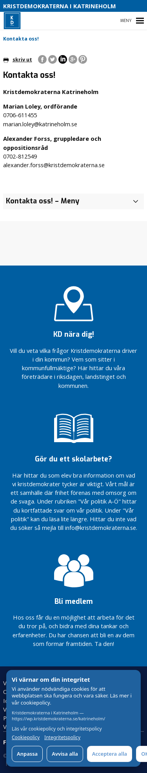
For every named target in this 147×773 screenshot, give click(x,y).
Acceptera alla (109, 753)
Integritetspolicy (62, 737)
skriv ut (17, 59)
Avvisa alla (65, 753)
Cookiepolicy (26, 737)
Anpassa (27, 753)
